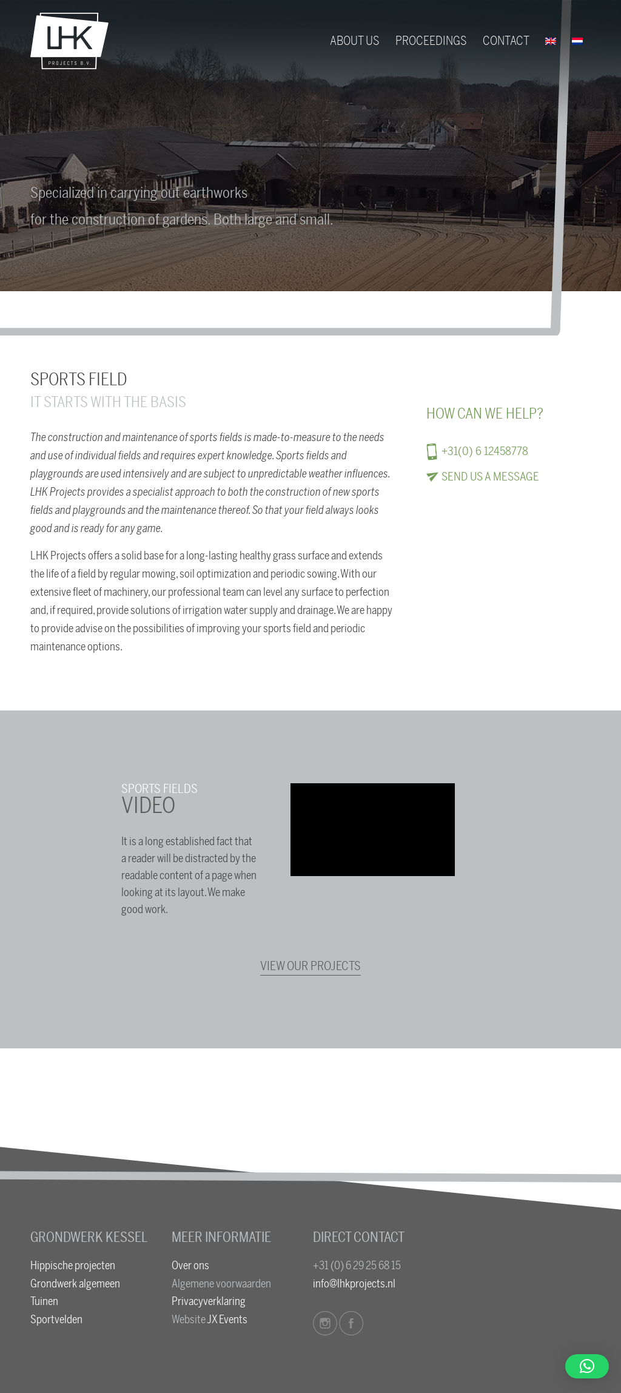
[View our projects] (310, 967)
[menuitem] (355, 41)
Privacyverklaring (209, 1301)
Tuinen (44, 1301)
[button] (587, 1366)
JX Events (227, 1319)
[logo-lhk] (69, 41)
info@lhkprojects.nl (354, 1284)
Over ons (190, 1265)
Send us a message (490, 477)
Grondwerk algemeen (75, 1284)
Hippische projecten (72, 1265)
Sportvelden (56, 1319)
